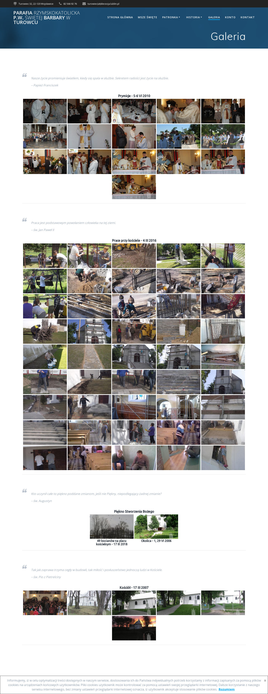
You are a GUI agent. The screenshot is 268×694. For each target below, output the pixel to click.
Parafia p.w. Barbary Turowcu (46, 17)
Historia (193, 17)
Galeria (214, 17)
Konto (230, 17)
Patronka (170, 17)
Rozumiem (227, 689)
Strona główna (120, 17)
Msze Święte (147, 17)
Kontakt (248, 17)
